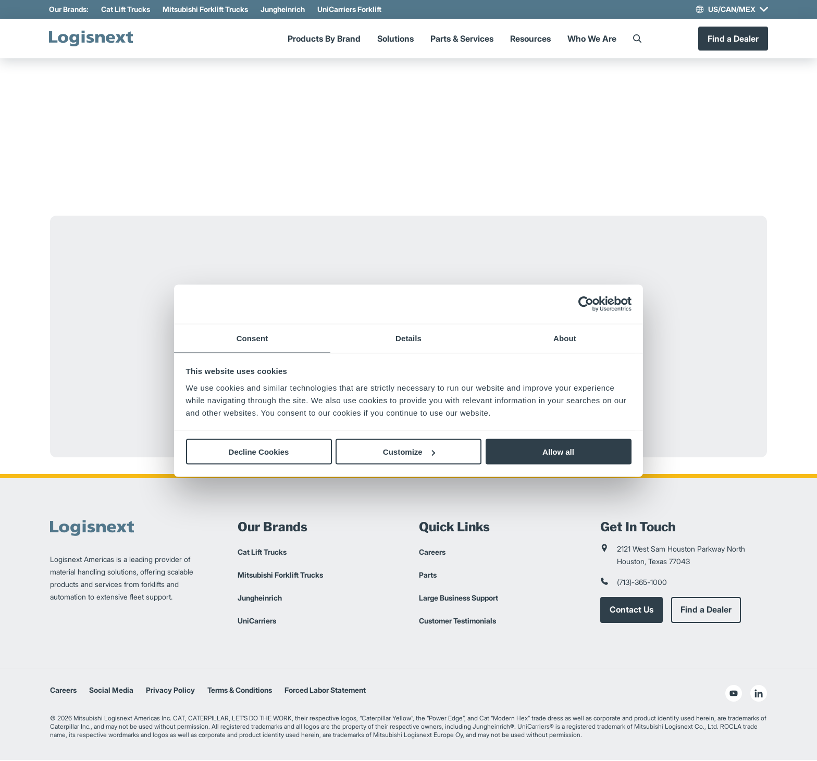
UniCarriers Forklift (350, 9)
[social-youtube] (733, 694)
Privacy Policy (170, 691)
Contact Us (631, 611)
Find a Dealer (732, 39)
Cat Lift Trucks (126, 9)
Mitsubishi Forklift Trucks (206, 9)
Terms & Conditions (239, 691)
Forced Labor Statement (325, 691)
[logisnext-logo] (94, 39)
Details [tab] (408, 337)
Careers (432, 552)
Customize (409, 451)
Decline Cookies (259, 451)
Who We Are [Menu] (591, 39)
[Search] (637, 39)
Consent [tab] (252, 337)
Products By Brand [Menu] (324, 39)
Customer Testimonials (457, 621)
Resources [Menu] (530, 39)
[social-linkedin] (758, 694)
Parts (428, 575)
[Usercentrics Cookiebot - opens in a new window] (586, 304)
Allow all (558, 451)
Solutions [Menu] (395, 39)
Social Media (111, 691)
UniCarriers (257, 621)
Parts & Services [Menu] (461, 39)
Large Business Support (458, 598)
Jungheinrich (284, 9)
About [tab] (564, 337)
